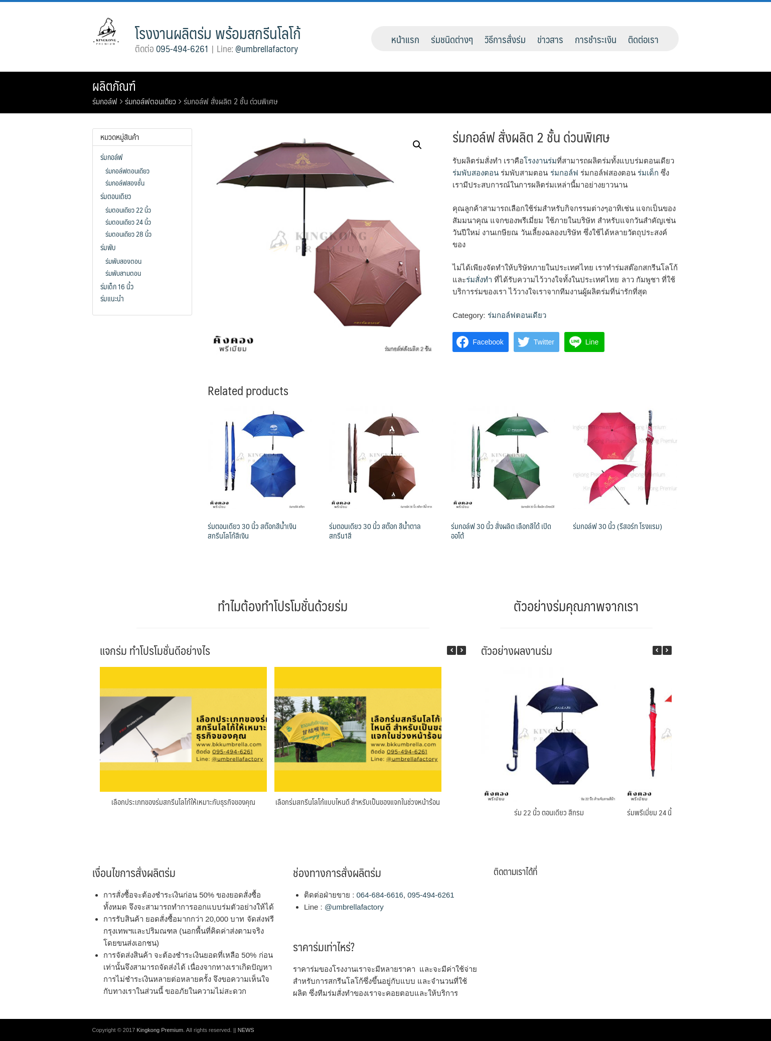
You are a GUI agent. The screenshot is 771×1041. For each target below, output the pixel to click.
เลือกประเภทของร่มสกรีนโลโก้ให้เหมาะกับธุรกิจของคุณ (183, 801)
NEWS (246, 1030)
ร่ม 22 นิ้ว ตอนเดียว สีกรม (549, 812)
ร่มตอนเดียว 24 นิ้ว (128, 222)
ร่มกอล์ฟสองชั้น (124, 183)
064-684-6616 (380, 895)
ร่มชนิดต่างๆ (452, 39)
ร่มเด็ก (648, 172)
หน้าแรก (405, 39)
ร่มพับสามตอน (123, 273)
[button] (461, 650)
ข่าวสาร (550, 39)
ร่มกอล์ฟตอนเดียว (150, 101)
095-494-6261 (182, 48)
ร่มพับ (107, 247)
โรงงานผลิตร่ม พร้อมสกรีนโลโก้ (218, 33)
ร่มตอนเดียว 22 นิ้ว (128, 210)
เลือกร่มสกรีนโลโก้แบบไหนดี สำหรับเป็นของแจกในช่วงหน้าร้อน (357, 801)
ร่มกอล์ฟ (104, 101)
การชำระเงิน (595, 39)
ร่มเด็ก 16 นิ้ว (116, 286)
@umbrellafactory (266, 48)
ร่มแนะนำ (112, 298)
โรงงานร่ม (540, 160)
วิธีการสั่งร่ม (505, 39)
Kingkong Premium (159, 1030)
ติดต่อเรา (643, 39)
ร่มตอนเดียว (115, 196)
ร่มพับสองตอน (475, 172)
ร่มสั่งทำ (479, 279)
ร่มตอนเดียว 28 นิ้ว (128, 234)
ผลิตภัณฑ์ (114, 85)
